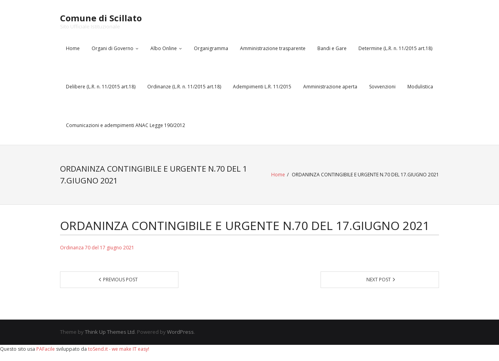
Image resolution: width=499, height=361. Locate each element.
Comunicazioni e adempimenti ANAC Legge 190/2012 (125, 125)
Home (73, 48)
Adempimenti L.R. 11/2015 (262, 86)
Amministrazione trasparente (273, 48)
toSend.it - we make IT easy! (118, 349)
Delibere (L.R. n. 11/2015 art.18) (100, 86)
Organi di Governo (112, 48)
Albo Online (163, 48)
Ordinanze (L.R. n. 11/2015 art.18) (184, 86)
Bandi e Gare (332, 48)
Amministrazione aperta (330, 86)
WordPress (180, 331)
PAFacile (45, 349)
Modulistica (420, 86)
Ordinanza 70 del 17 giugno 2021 (97, 247)
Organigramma (211, 48)
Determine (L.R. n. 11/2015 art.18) (395, 48)
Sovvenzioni (382, 86)
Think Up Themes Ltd (110, 331)
